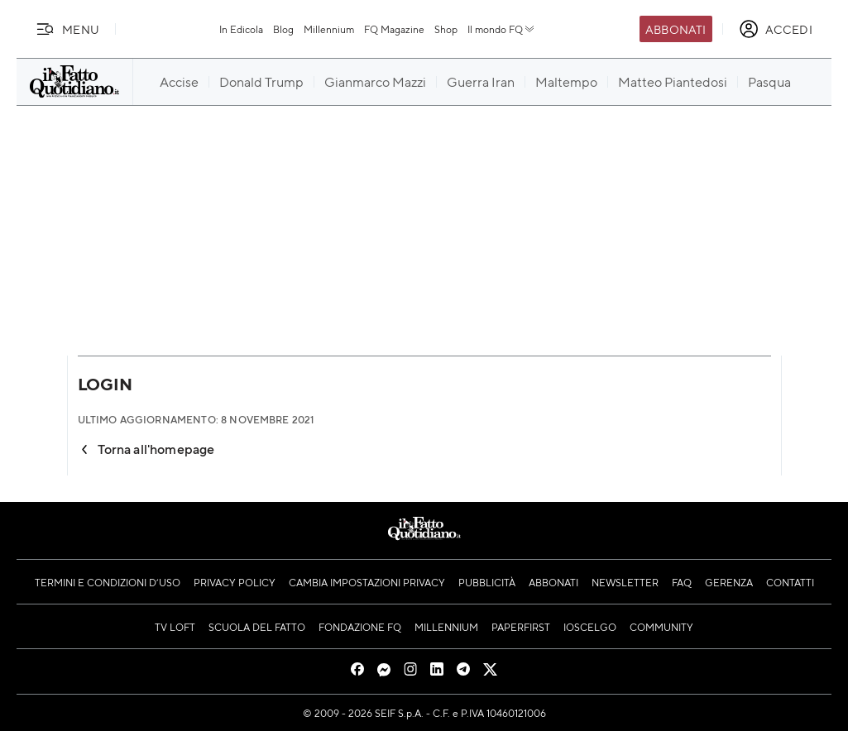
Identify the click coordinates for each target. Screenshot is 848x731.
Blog (283, 29)
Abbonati (675, 29)
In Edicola (241, 29)
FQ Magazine (394, 29)
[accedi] (775, 29)
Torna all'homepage (146, 448)
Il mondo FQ (501, 29)
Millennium (329, 29)
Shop (446, 29)
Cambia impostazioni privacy (367, 582)
